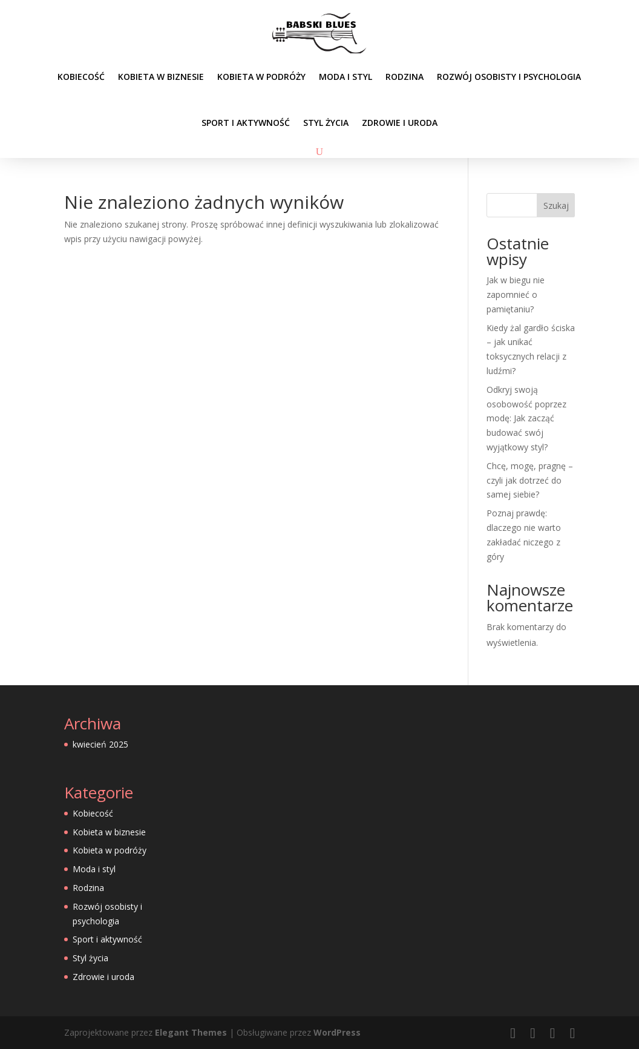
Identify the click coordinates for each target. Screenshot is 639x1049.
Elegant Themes (191, 1032)
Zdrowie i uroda (399, 122)
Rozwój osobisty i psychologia (509, 76)
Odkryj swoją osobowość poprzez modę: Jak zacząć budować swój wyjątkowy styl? (526, 418)
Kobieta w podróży (261, 76)
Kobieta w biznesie (161, 76)
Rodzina (404, 76)
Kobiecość (81, 76)
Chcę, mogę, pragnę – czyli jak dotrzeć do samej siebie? (530, 480)
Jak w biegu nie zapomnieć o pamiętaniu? (516, 294)
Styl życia (326, 122)
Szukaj (556, 205)
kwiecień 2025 (100, 744)
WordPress (337, 1032)
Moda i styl (345, 76)
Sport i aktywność (246, 122)
